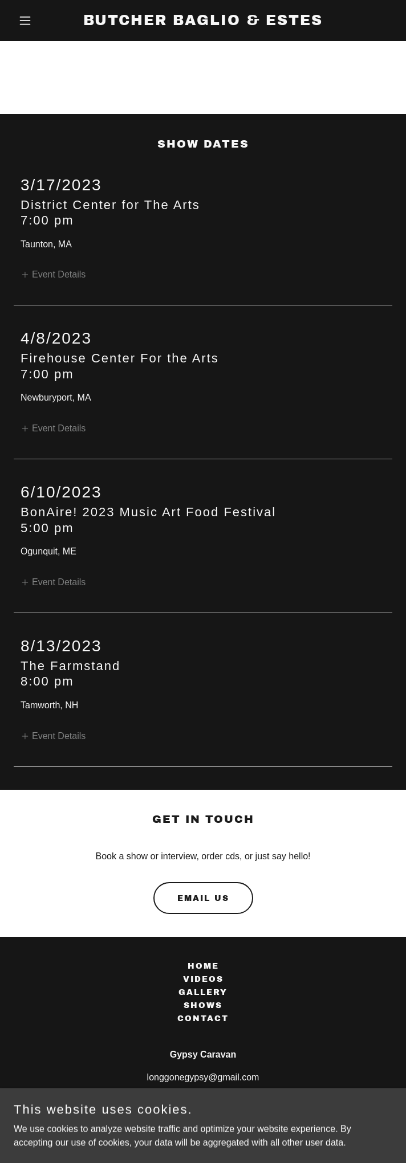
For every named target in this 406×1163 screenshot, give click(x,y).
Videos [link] (203, 979)
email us (203, 898)
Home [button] (203, 966)
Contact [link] (203, 1018)
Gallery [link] (203, 992)
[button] (42, 20)
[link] (203, 22)
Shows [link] (203, 1005)
